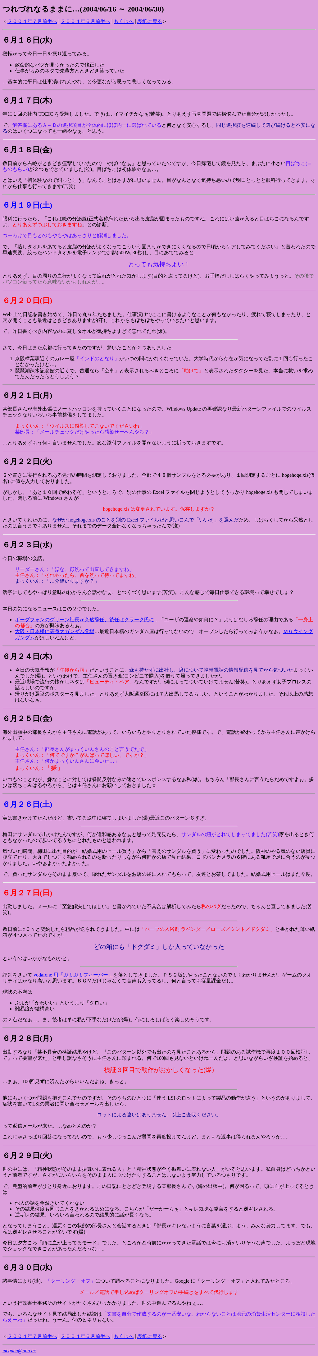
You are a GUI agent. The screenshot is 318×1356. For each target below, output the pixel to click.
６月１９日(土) (27, 205)
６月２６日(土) (27, 804)
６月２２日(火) (27, 461)
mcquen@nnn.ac (19, 1350)
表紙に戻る (149, 21)
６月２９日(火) (27, 1155)
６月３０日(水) (27, 1267)
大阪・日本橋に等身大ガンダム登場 (54, 631)
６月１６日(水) (27, 40)
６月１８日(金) (27, 150)
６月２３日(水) (27, 545)
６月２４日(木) (27, 656)
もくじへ (124, 21)
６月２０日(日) (27, 300)
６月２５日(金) (27, 719)
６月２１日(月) (27, 395)
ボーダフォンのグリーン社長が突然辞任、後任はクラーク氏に (84, 619)
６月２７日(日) (27, 893)
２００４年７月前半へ (32, 21)
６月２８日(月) (27, 1038)
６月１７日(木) (27, 100)
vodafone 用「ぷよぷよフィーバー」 (73, 974)
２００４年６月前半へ (85, 21)
